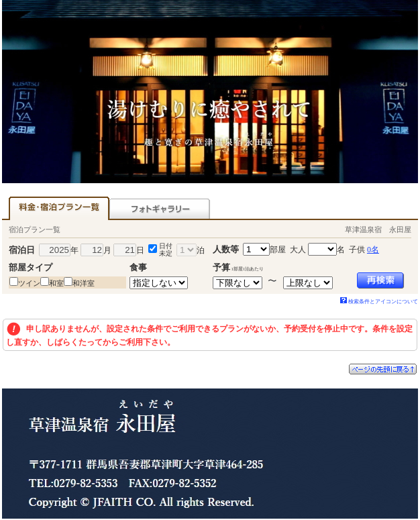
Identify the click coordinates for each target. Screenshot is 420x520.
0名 (373, 249)
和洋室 (83, 283)
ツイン (29, 283)
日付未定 (165, 249)
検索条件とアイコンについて (379, 302)
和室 (56, 283)
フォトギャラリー (159, 208)
